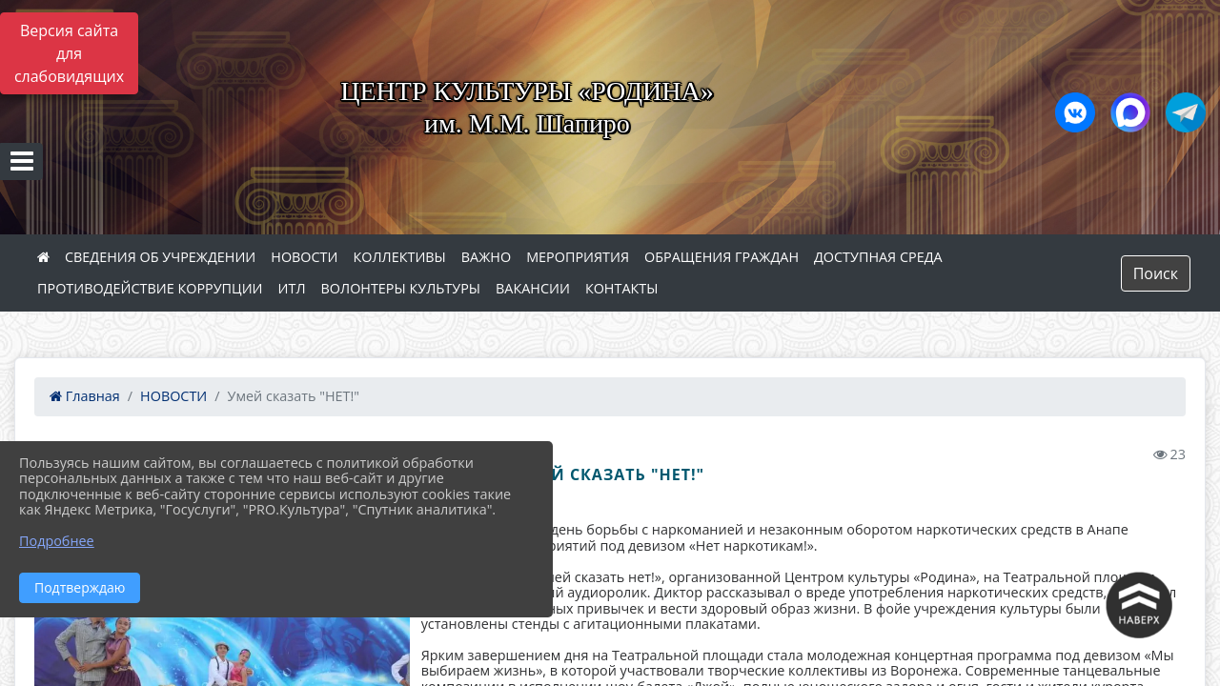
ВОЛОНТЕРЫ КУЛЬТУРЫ (401, 288)
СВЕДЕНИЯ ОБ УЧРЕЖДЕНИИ (160, 257)
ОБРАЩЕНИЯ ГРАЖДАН (721, 257)
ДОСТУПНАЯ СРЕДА (878, 257)
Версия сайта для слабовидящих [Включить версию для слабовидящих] (69, 53)
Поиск (1155, 273)
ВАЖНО (486, 257)
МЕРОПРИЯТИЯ (577, 257)
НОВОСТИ (304, 257)
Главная (85, 396)
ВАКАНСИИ (533, 288)
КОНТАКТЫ (622, 288)
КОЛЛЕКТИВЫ (399, 257)
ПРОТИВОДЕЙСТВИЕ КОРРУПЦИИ (150, 288)
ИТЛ (292, 288)
